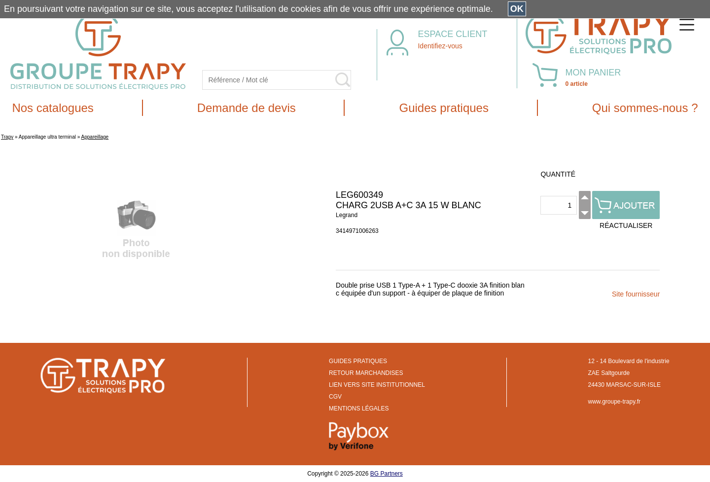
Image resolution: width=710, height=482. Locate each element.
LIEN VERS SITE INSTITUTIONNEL (377, 384)
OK (517, 9)
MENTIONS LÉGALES (359, 408)
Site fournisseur (636, 294)
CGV (335, 396)
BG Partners (386, 473)
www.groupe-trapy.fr (614, 401)
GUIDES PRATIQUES (358, 361)
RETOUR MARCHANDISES (366, 373)
